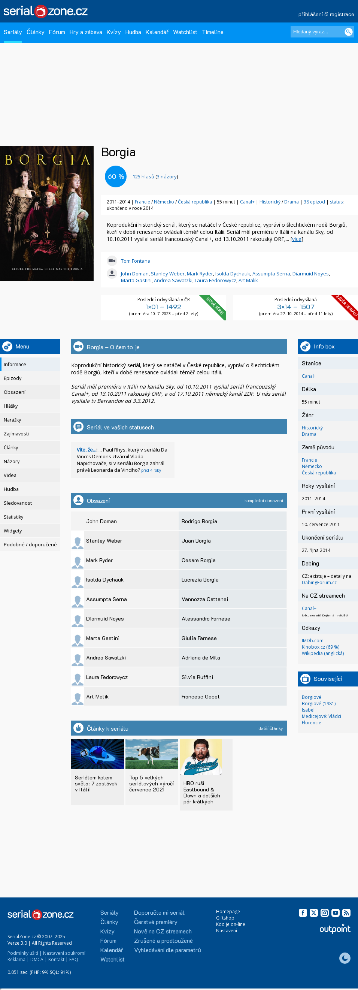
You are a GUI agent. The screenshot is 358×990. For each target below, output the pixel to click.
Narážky (12, 420)
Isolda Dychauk (232, 273)
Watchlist (185, 32)
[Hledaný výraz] (322, 31)
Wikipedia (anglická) (323, 653)
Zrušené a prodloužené (163, 940)
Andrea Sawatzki (173, 280)
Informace (15, 364)
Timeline (213, 32)
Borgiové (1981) (319, 703)
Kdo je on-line (230, 924)
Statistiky (13, 517)
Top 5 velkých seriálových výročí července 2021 (151, 783)
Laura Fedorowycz (215, 280)
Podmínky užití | (24, 953)
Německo (164, 202)
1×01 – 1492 (163, 306)
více (296, 238)
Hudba (133, 32)
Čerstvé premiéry (156, 922)
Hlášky (11, 406)
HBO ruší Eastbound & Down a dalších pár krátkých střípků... (201, 795)
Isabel (308, 710)
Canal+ (247, 202)
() (155, 176)
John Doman (135, 273)
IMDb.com (313, 640)
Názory (11, 461)
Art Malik (248, 280)
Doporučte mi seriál (159, 912)
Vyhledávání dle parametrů (167, 950)
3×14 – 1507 (296, 306)
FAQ (73, 959)
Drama (291, 202)
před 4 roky (151, 470)
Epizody (12, 378)
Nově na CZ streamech (163, 931)
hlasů (143, 176)
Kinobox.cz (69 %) (320, 647)
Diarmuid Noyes (310, 273)
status (336, 202)
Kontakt (56, 959)
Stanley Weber (168, 273)
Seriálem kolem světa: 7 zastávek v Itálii (96, 783)
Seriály (13, 32)
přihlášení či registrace (326, 14)
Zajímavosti (16, 434)
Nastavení (226, 930)
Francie (142, 202)
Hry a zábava (86, 32)
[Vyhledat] (349, 32)
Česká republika (195, 202)
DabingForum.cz (319, 582)
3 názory (167, 176)
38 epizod (314, 202)
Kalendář (157, 32)
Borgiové (311, 697)
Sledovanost (18, 503)
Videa (10, 475)
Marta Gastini (136, 280)
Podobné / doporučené (30, 544)
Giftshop (225, 918)
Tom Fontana (136, 260)
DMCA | (38, 959)
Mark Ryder (200, 273)
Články (36, 32)
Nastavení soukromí (64, 953)
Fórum (57, 32)
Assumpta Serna (271, 273)
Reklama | (18, 959)
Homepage (228, 911)
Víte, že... (86, 449)
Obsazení (14, 392)
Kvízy (114, 32)
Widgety (13, 531)
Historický (270, 202)
